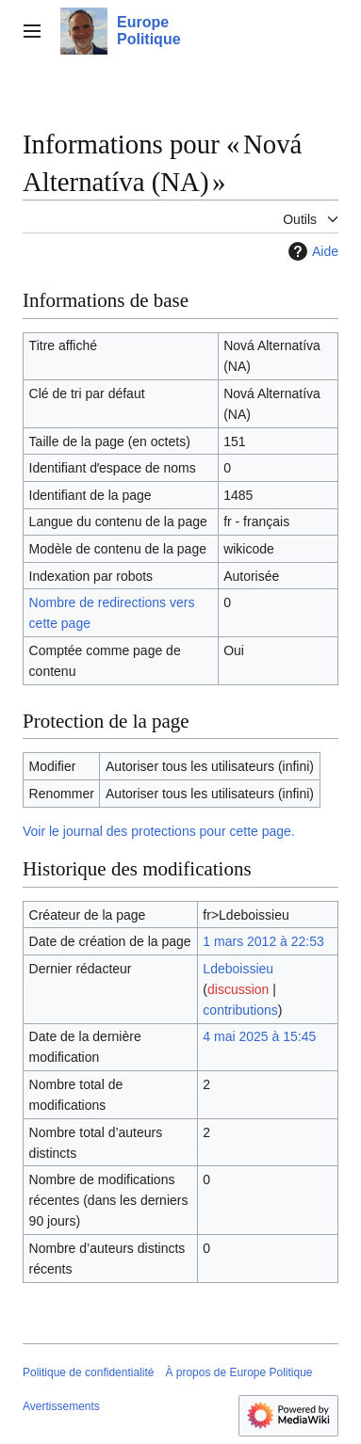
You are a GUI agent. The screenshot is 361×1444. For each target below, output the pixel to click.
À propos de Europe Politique (238, 1372)
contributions (240, 1010)
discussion (238, 989)
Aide (311, 251)
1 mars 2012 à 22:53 (263, 941)
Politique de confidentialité (88, 1372)
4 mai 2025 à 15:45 (259, 1036)
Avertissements (61, 1406)
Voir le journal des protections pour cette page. (159, 831)
